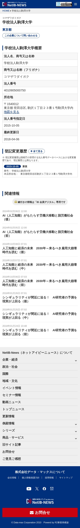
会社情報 (11, 477)
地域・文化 (10, 381)
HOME (6, 10)
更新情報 (8, 416)
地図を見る (11, 112)
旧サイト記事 (11, 444)
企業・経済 (10, 359)
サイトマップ (66, 477)
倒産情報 (8, 423)
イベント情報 (11, 388)
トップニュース (13, 409)
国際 (5, 374)
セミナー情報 (11, 395)
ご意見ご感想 (11, 459)
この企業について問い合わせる (21, 35)
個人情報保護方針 (31, 477)
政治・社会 (10, 366)
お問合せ (8, 451)
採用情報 (49, 477)
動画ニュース (11, 402)
